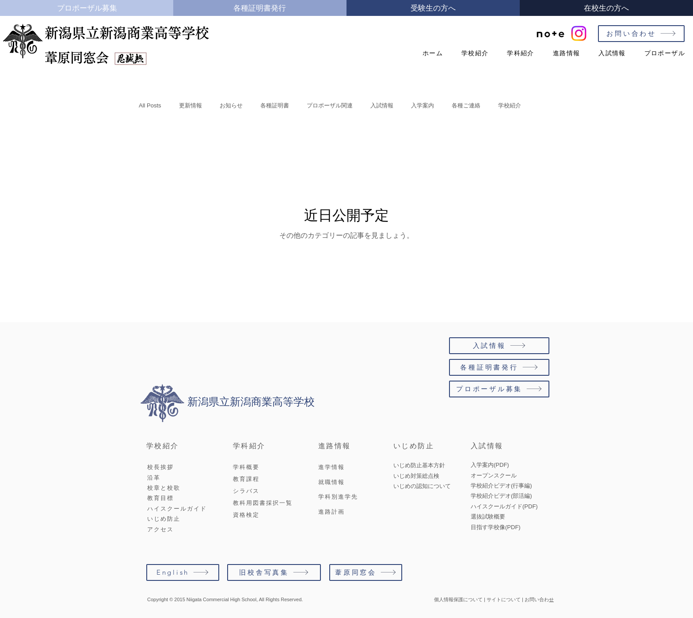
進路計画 (331, 511)
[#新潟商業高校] (579, 33)
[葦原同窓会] (365, 572)
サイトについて (504, 599)
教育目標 (160, 498)
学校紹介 (509, 105)
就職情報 (331, 482)
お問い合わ (537, 599)
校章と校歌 (163, 487)
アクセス (160, 529)
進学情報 (331, 467)
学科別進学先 (338, 496)
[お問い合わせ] (641, 33)
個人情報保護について (458, 599)
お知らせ (231, 105)
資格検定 (246, 514)
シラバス (246, 491)
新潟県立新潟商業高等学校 (127, 33)
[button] (472, 53)
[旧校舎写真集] (274, 572)
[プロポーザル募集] (499, 389)
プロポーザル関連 (330, 105)
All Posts (150, 105)
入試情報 (381, 105)
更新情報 (190, 105)
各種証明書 (274, 105)
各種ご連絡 (466, 105)
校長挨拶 (160, 467)
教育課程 (246, 479)
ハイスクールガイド (177, 508)
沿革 (153, 477)
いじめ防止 (163, 518)
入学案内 (422, 105)
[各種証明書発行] (499, 367)
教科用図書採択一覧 (263, 503)
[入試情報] (499, 345)
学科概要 (246, 467)
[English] (182, 572)
